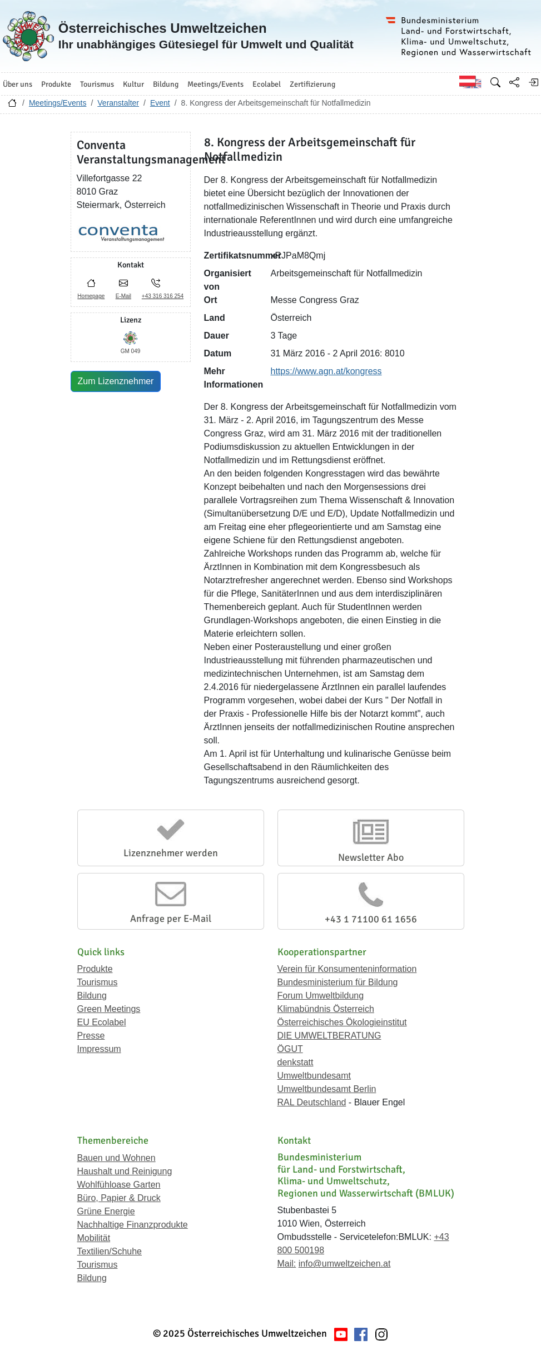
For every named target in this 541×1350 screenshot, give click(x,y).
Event (160, 102)
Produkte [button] (56, 84)
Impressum (99, 1049)
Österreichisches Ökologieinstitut (342, 1022)
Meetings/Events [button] (215, 84)
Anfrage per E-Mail (170, 918)
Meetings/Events (58, 102)
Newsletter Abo (371, 857)
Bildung (92, 995)
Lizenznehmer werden (170, 853)
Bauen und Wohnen (116, 1158)
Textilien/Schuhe (109, 1251)
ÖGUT (290, 1049)
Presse (91, 1035)
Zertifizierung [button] (312, 84)
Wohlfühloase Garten (119, 1184)
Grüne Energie (106, 1211)
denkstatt (295, 1062)
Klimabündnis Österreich (325, 1009)
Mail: (286, 1263)
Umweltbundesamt (314, 1075)
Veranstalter (118, 102)
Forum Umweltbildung (320, 995)
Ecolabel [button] (266, 84)
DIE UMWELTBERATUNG (329, 1035)
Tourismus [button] (97, 84)
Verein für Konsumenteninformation (347, 969)
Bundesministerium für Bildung (337, 982)
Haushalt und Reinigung (124, 1171)
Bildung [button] (165, 84)
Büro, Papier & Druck (119, 1198)
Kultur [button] (133, 84)
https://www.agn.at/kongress (326, 371)
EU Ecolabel (101, 1022)
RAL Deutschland (311, 1102)
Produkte (95, 969)
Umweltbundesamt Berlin (326, 1089)
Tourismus (97, 982)
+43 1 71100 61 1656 (371, 919)
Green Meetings (109, 1009)
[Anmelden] (533, 82)
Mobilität (94, 1238)
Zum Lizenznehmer (116, 381)
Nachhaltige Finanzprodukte (132, 1224)
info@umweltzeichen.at (345, 1263)
